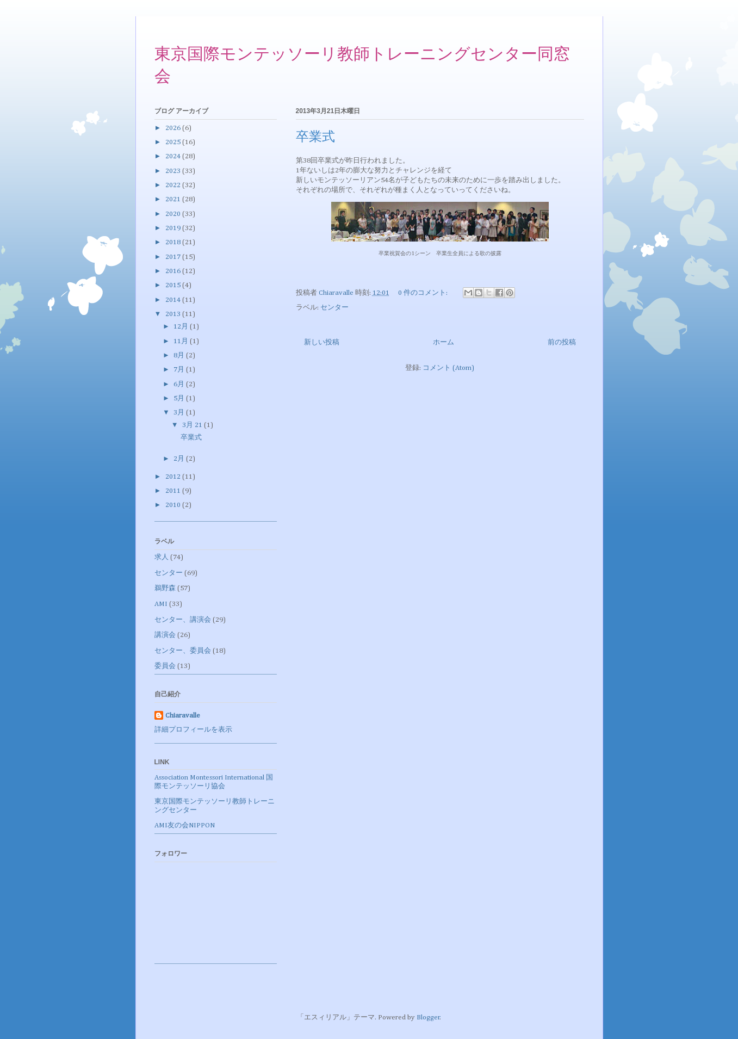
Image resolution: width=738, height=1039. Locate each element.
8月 (179, 355)
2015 (173, 285)
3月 (179, 412)
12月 (181, 326)
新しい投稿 (321, 342)
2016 (173, 271)
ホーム (443, 342)
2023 (173, 171)
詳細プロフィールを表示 (193, 729)
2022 (173, 185)
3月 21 (193, 425)
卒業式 (315, 137)
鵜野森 (165, 588)
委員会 (165, 666)
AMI (161, 604)
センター (334, 307)
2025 (173, 142)
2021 (173, 199)
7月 (179, 369)
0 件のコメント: (423, 292)
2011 (173, 490)
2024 (173, 156)
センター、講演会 (182, 619)
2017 (173, 257)
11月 (181, 341)
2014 (173, 300)
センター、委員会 (182, 650)
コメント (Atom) (448, 368)
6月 (179, 384)
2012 (173, 476)
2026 (173, 128)
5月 (179, 398)
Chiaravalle (182, 715)
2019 (173, 228)
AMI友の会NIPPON (184, 825)
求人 (161, 557)
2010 (173, 505)
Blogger (428, 1017)
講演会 (165, 635)
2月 (179, 458)
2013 (173, 314)
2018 (173, 242)
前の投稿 (562, 342)
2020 (173, 214)
